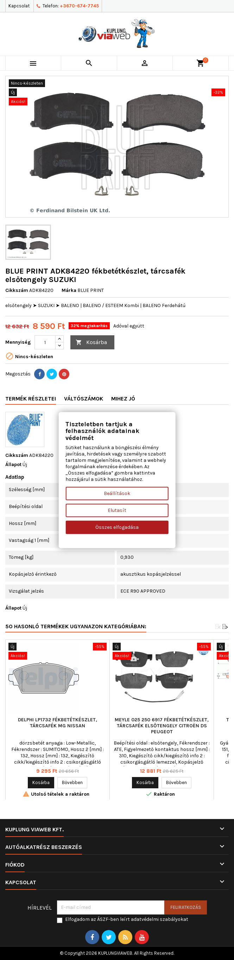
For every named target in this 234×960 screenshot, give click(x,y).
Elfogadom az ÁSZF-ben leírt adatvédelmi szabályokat (126, 919)
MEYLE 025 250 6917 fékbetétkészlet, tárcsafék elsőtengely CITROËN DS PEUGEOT (162, 726)
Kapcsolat (19, 5)
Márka (69, 290)
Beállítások (117, 493)
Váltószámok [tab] (83, 398)
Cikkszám (16, 290)
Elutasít (117, 510)
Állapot (13, 464)
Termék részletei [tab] (30, 398)
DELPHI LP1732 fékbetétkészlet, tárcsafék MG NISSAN (57, 723)
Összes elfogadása (117, 527)
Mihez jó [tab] (123, 398)
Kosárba (91, 342)
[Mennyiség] (45, 342)
